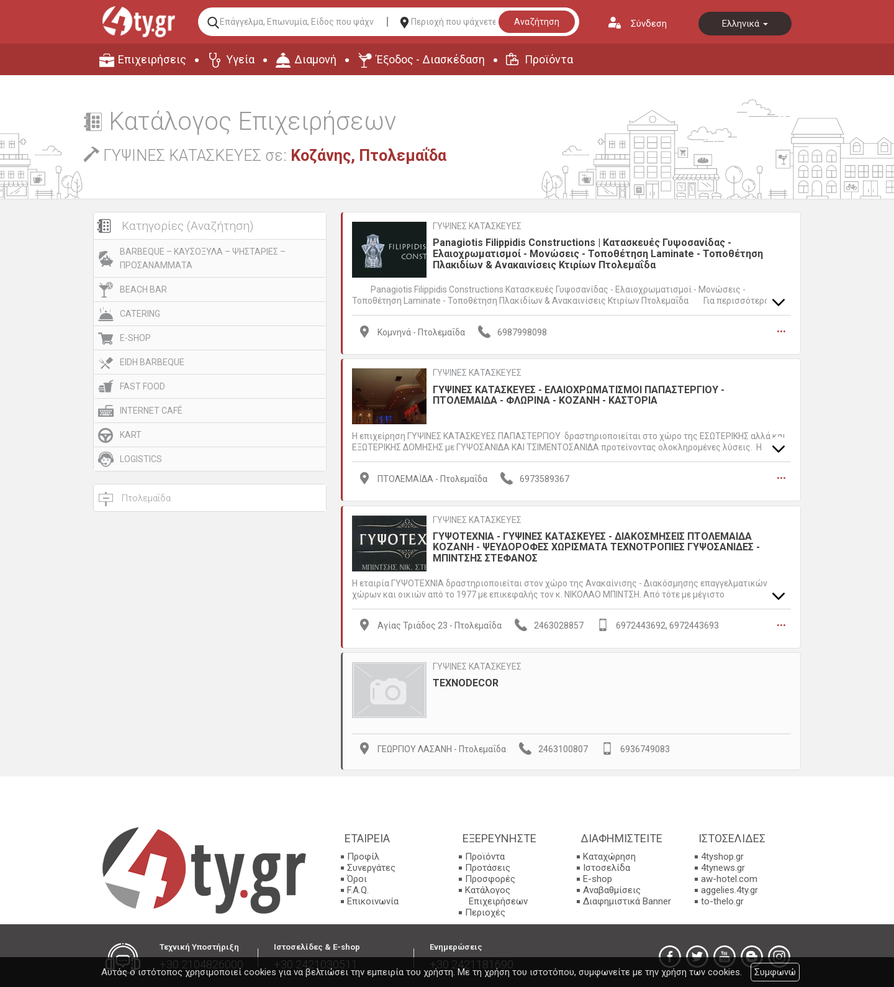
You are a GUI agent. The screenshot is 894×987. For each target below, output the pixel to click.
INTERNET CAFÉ (151, 411)
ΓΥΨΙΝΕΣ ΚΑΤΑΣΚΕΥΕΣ (477, 226)
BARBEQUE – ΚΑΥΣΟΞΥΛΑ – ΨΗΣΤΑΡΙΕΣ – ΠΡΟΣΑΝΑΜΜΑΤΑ (203, 258)
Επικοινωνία (373, 898)
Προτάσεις (487, 865)
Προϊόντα (549, 59)
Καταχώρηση (609, 854)
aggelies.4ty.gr (729, 887)
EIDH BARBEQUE (152, 362)
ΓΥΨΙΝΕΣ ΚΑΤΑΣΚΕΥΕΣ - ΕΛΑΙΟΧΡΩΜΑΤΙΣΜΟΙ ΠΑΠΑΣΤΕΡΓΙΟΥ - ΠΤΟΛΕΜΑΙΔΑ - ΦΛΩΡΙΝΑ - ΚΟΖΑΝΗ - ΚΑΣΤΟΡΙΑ (579, 394)
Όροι (357, 876)
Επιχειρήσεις (152, 59)
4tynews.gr (723, 865)
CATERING (140, 314)
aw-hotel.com (729, 876)
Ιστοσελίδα (606, 865)
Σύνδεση (649, 23)
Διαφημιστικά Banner (627, 898)
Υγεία (240, 59)
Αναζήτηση (536, 22)
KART (131, 435)
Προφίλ (363, 854)
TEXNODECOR (466, 680)
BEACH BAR (143, 289)
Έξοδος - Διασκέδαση (430, 59)
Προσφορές (490, 876)
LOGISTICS (141, 459)
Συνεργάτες (371, 865)
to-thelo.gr (722, 898)
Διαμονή (315, 59)
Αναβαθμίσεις (612, 887)
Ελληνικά (745, 23)
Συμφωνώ (775, 972)
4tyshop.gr (722, 854)
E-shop (597, 876)
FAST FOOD (142, 386)
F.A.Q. (358, 887)
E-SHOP (135, 338)
